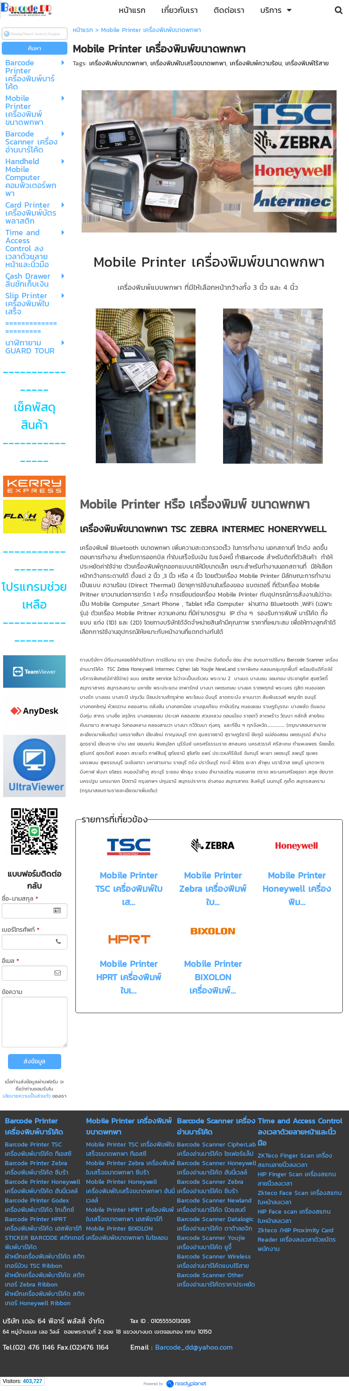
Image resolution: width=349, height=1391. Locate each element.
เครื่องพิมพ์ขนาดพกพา (118, 63)
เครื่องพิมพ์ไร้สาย (307, 63)
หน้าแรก (83, 30)
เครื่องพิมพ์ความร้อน (256, 63)
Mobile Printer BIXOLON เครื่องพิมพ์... (213, 977)
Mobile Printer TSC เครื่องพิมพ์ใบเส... (128, 889)
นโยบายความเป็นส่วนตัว (27, 1095)
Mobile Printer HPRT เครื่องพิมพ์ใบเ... (128, 977)
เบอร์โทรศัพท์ (20, 929)
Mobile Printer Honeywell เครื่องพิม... (297, 889)
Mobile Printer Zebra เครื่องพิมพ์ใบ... (213, 889)
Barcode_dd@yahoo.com (194, 1347)
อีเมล (10, 961)
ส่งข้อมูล (34, 1061)
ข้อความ (12, 992)
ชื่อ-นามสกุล (20, 898)
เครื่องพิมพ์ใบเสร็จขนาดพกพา (188, 63)
